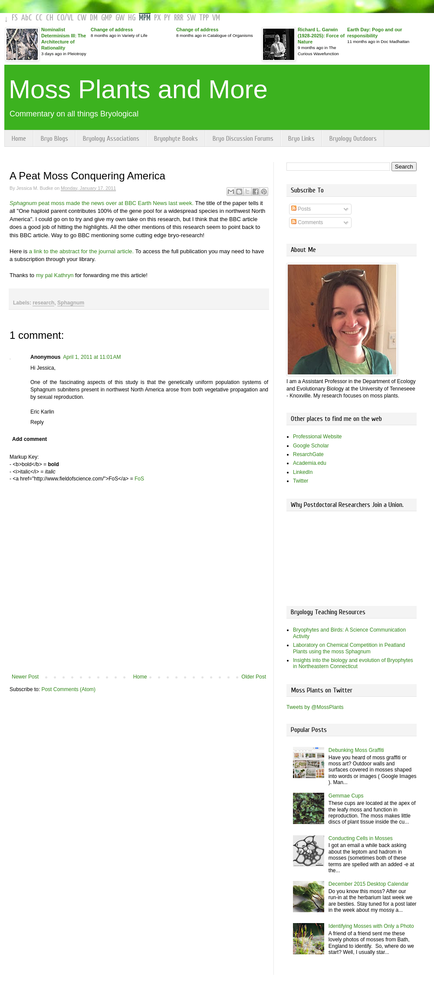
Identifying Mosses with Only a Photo (371, 926)
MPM (145, 18)
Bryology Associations (111, 138)
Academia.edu (309, 463)
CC (39, 18)
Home (19, 138)
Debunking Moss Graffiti (356, 750)
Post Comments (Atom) (68, 689)
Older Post (253, 677)
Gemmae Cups (346, 796)
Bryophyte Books (176, 138)
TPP (204, 18)
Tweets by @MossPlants (315, 707)
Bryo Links (301, 138)
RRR (178, 18)
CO (60, 18)
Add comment (29, 439)
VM (216, 18)
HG (131, 18)
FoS (139, 479)
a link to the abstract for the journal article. (80, 251)
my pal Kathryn (55, 275)
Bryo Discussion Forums (243, 138)
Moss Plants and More (138, 89)
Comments (307, 222)
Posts (301, 209)
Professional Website (317, 437)
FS (15, 18)
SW (191, 18)
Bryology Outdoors (353, 138)
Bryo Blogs (54, 138)
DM (94, 18)
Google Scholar (311, 446)
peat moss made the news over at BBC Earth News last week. (102, 203)
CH (49, 18)
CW (81, 18)
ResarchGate (308, 454)
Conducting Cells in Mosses (361, 838)
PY (167, 18)
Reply (37, 422)
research (43, 303)
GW (120, 18)
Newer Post (25, 677)
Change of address (112, 29)
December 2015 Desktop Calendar (369, 884)
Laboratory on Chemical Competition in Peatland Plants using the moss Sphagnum (349, 648)
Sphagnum (70, 303)
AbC (26, 18)
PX (157, 18)
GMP (106, 18)
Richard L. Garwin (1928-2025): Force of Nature (321, 35)
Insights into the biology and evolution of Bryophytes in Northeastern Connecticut (353, 663)
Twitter (300, 481)
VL (70, 18)
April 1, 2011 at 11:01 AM (92, 357)
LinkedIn (302, 472)
